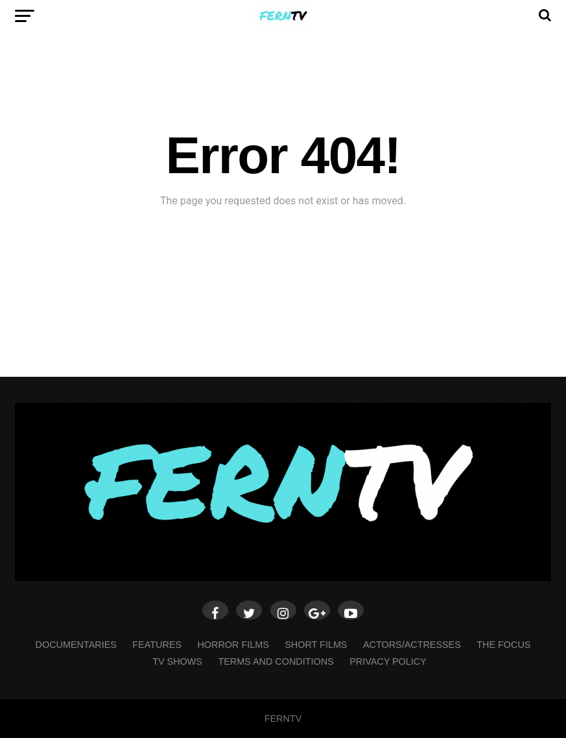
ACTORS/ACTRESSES (412, 644)
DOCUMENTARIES (76, 644)
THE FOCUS (503, 644)
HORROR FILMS (232, 644)
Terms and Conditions (275, 661)
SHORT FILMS (316, 644)
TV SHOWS (177, 661)
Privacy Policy (388, 661)
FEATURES (157, 644)
